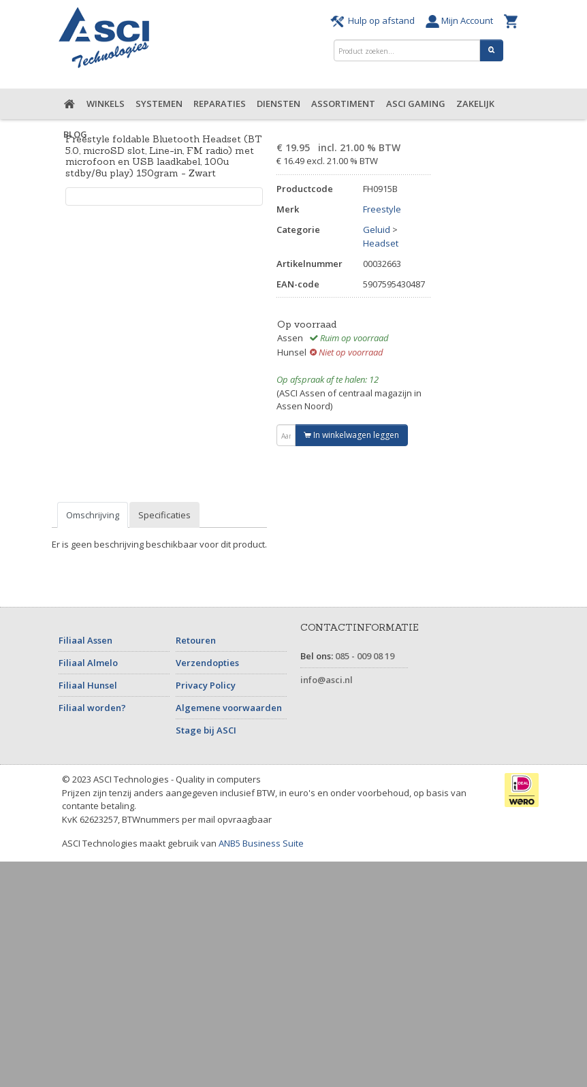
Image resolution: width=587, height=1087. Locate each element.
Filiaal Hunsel (88, 685)
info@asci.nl (326, 680)
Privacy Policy (206, 685)
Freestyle (382, 209)
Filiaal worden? (92, 708)
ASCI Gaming (415, 103)
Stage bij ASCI (206, 730)
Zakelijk (475, 103)
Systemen (159, 103)
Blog (75, 134)
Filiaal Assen (85, 640)
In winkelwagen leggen (351, 435)
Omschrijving (92, 515)
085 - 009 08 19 (364, 656)
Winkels (105, 103)
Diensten (278, 103)
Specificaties (164, 515)
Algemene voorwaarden (229, 708)
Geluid (376, 229)
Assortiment (343, 103)
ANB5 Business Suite (261, 843)
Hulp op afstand (374, 20)
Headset (380, 243)
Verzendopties (207, 663)
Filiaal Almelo (88, 663)
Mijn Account (461, 20)
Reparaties (219, 103)
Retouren (196, 640)
